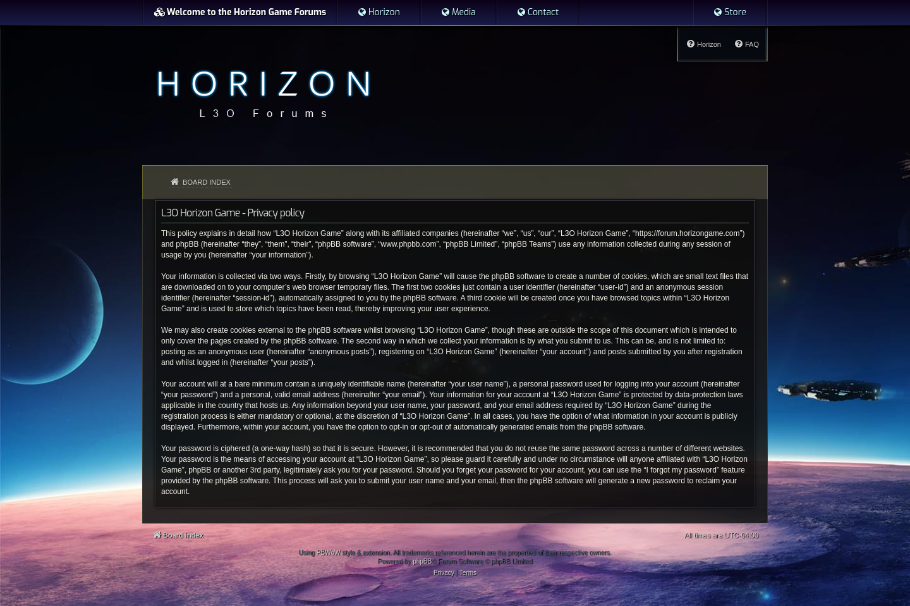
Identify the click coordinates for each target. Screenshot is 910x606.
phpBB (422, 561)
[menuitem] (379, 12)
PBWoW (329, 552)
